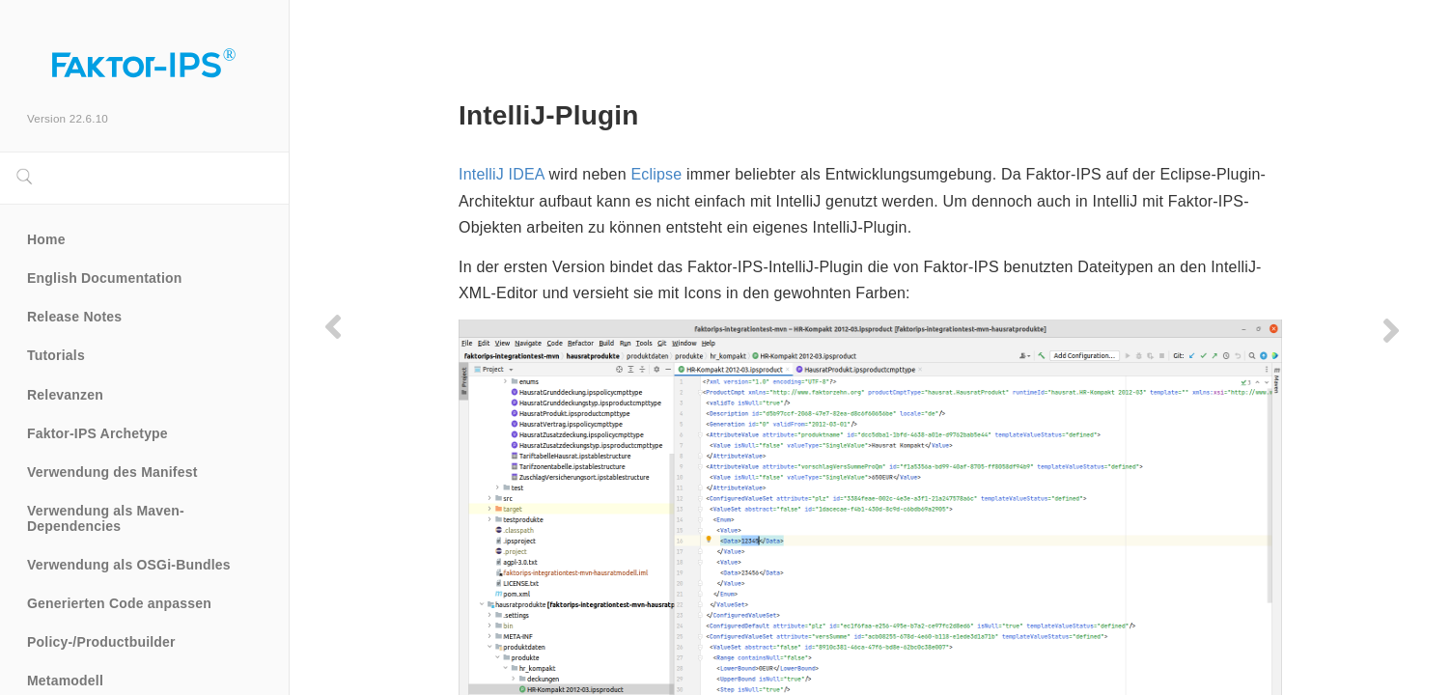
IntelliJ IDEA (501, 174)
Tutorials (56, 355)
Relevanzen (65, 395)
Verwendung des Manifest (112, 472)
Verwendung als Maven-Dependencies (105, 518)
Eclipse (656, 174)
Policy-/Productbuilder (101, 642)
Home (46, 239)
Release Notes (74, 316)
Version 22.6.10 (67, 118)
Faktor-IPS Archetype (97, 433)
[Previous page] (333, 326)
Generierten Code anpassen (119, 603)
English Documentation (104, 278)
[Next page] (1391, 330)
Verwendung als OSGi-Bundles (129, 564)
